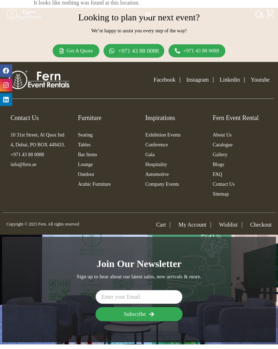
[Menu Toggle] (148, 14)
